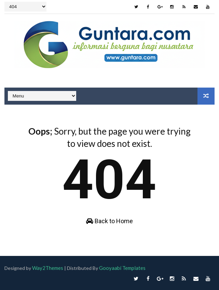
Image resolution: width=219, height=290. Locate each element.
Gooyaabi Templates (124, 268)
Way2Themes (48, 268)
